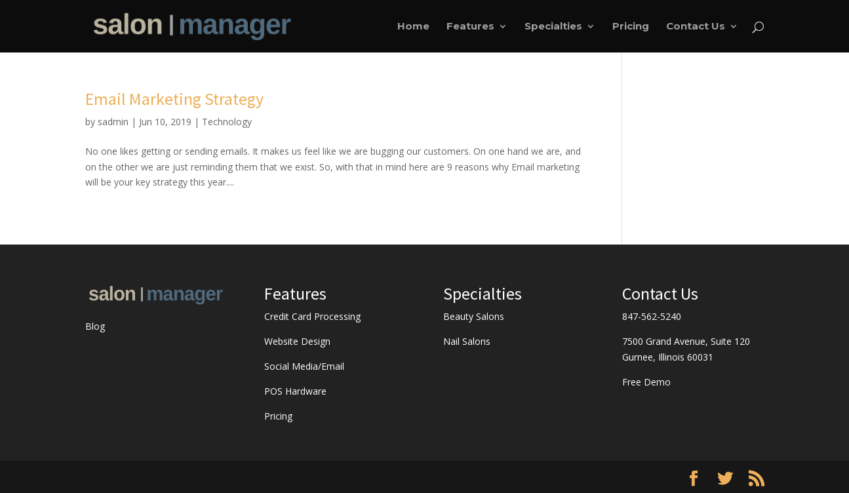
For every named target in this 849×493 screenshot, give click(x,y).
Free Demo (646, 382)
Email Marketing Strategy (174, 98)
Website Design (297, 341)
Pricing (630, 27)
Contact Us (695, 27)
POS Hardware (295, 391)
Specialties (553, 27)
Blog (95, 326)
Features (470, 27)
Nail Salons (466, 341)
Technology (227, 121)
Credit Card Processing (312, 316)
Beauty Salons (473, 316)
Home (413, 27)
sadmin (113, 121)
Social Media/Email (304, 366)
